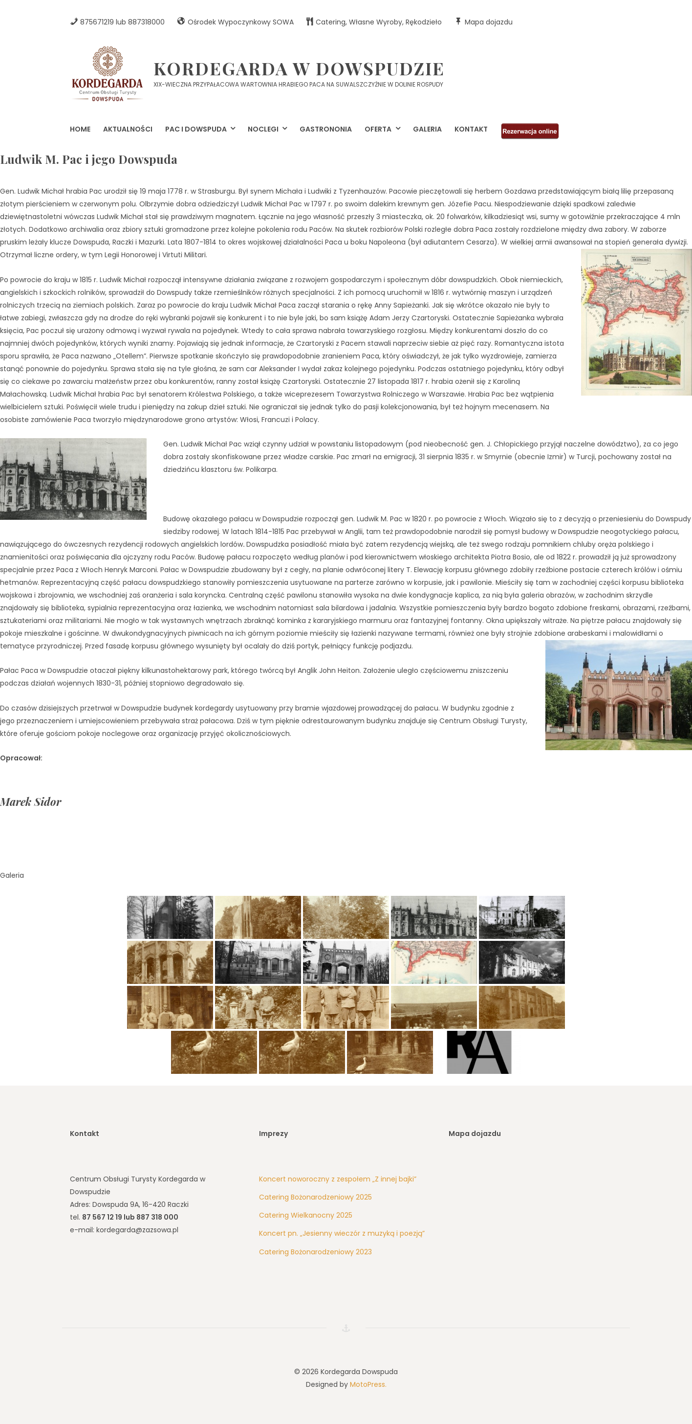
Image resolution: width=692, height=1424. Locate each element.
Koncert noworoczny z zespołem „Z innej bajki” (337, 1179)
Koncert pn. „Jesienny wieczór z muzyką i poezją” (342, 1233)
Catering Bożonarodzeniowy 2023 (315, 1252)
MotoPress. (368, 1384)
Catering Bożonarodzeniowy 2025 (315, 1197)
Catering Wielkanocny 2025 (305, 1215)
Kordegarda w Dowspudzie (299, 68)
